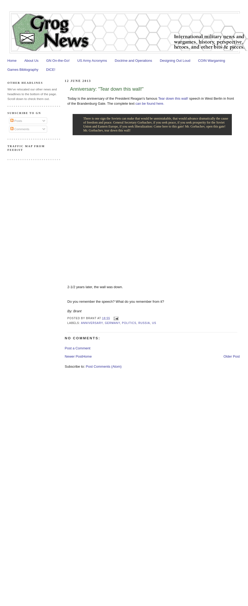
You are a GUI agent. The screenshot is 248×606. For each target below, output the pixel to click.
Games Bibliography (22, 70)
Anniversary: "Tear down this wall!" (107, 89)
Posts (16, 120)
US (154, 323)
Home (12, 61)
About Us (31, 61)
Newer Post (73, 356)
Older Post (231, 356)
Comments (19, 129)
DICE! (50, 70)
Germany (112, 323)
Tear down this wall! (173, 98)
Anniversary (92, 323)
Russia (144, 323)
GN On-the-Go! (57, 61)
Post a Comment (77, 348)
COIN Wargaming (211, 61)
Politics (129, 323)
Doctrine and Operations (133, 61)
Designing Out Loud (175, 61)
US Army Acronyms (92, 61)
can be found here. (149, 104)
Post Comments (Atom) (104, 366)
